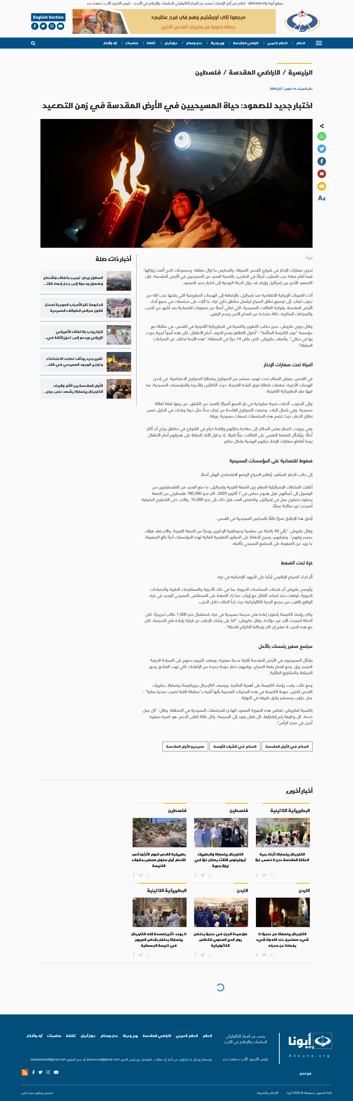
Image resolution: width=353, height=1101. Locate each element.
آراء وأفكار (110, 43)
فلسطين (208, 72)
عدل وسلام (194, 43)
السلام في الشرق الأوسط (234, 746)
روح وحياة (217, 43)
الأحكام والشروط (267, 1092)
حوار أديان (170, 43)
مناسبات (132, 43)
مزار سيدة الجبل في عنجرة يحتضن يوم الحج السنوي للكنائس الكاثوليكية (220, 939)
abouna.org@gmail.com (103, 1059)
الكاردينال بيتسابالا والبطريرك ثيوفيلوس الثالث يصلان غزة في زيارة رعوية (220, 860)
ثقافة (151, 43)
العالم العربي (277, 43)
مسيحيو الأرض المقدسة (185, 746)
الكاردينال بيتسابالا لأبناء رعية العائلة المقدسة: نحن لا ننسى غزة (282, 857)
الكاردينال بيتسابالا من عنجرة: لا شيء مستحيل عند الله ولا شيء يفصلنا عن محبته (282, 939)
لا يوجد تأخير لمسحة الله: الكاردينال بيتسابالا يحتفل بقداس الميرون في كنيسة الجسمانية (158, 939)
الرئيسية (300, 72)
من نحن (305, 1073)
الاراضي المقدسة (245, 43)
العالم (300, 43)
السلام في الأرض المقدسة (287, 746)
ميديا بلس (27, 1092)
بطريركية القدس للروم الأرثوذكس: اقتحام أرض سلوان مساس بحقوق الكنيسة (159, 860)
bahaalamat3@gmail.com (48, 1059)
